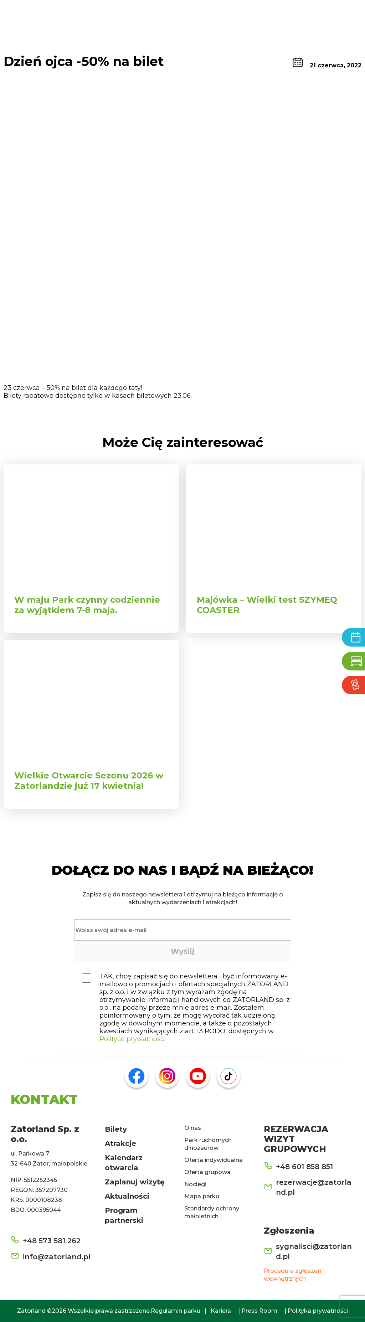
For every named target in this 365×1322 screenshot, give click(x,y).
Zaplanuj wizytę (135, 1182)
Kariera (221, 1310)
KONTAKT (44, 1099)
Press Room (259, 1310)
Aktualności (127, 1196)
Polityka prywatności (318, 1310)
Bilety (116, 1129)
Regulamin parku (175, 1310)
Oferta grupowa (207, 1172)
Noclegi (195, 1184)
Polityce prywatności (132, 1039)
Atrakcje (120, 1143)
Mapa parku (201, 1196)
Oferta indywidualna (213, 1160)
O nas (192, 1128)
